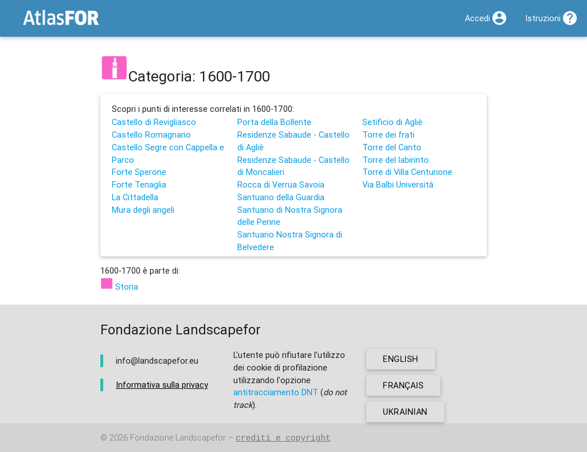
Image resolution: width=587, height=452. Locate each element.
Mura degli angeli (143, 209)
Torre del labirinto (395, 159)
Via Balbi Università (397, 184)
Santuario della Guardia (280, 197)
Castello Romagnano (151, 134)
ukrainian (405, 411)
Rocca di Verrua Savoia (280, 184)
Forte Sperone (139, 171)
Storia (119, 286)
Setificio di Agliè (392, 121)
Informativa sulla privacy (162, 384)
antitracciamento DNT (275, 392)
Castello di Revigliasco (154, 121)
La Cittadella (135, 197)
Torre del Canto (391, 147)
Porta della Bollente (274, 121)
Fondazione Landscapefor (178, 437)
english (400, 358)
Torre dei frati (388, 134)
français (403, 385)
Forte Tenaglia (139, 184)
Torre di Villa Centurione (407, 171)
